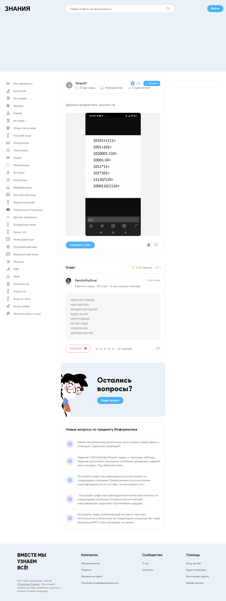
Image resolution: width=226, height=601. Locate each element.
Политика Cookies (28, 584)
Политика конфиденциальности (100, 583)
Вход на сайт (193, 563)
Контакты (147, 569)
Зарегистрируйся (196, 569)
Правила (86, 569)
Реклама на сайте (91, 576)
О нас (145, 563)
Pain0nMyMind (86, 280)
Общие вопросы (90, 563)
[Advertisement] (113, 40)
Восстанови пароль (197, 576)
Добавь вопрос (195, 583)
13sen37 (81, 83)
